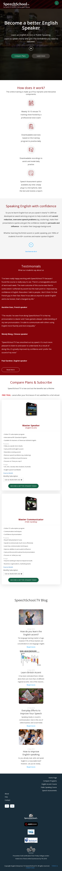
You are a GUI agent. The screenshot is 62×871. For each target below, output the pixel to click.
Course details (8, 473)
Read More (10, 370)
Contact (7, 800)
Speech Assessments (49, 790)
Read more (31, 647)
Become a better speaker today (23, 486)
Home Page (53, 778)
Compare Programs (50, 781)
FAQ (6, 797)
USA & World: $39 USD (13, 480)
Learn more (41, 56)
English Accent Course (49, 784)
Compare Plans (20, 56)
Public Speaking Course (49, 787)
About (7, 794)
